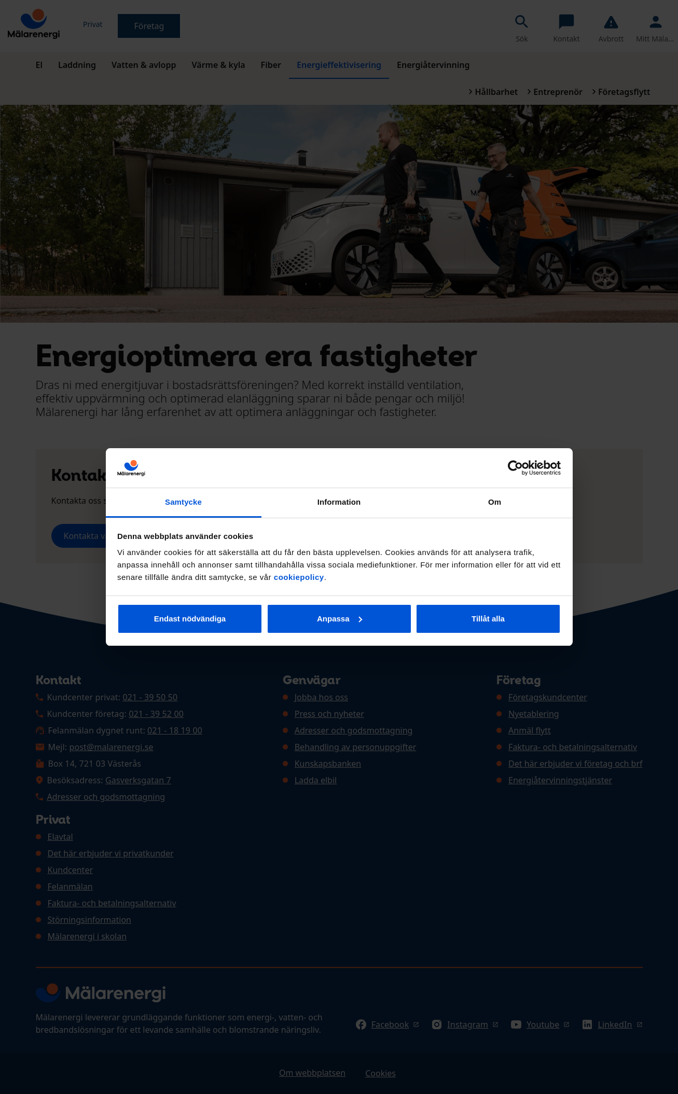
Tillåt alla (488, 618)
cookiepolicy (299, 577)
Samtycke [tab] (183, 501)
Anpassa (339, 618)
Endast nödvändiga (190, 618)
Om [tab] (494, 501)
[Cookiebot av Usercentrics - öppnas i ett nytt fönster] (515, 468)
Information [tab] (339, 501)
